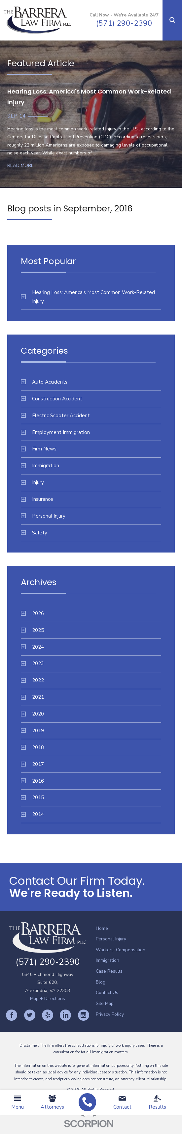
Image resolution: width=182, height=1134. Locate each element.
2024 (32, 647)
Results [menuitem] (157, 1102)
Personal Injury (43, 516)
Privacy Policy (110, 1014)
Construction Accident (51, 398)
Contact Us (107, 992)
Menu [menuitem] (17, 1102)
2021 (32, 697)
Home (102, 928)
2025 (32, 630)
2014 (32, 814)
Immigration (40, 465)
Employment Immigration (55, 432)
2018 (32, 747)
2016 (32, 781)
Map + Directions (47, 998)
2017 (32, 764)
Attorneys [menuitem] (52, 1102)
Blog (100, 982)
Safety (34, 532)
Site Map (105, 1003)
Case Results (109, 971)
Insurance (37, 499)
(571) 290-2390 (124, 23)
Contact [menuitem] (122, 1102)
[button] (172, 20)
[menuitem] (87, 1102)
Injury (32, 482)
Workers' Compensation (120, 950)
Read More (20, 165)
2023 (32, 663)
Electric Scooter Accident (55, 415)
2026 (32, 613)
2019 (32, 730)
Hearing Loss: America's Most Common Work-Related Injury (88, 297)
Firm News (38, 449)
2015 (32, 797)
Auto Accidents (44, 382)
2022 (32, 680)
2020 (32, 714)
